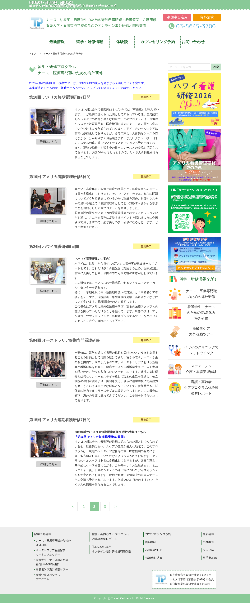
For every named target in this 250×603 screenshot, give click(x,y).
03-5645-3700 (196, 26)
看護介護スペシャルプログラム (48, 577)
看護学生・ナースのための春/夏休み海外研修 (52, 562)
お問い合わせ (153, 550)
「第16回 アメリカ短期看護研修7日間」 (100, 436)
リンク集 (208, 550)
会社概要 (208, 542)
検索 (216, 66)
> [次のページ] (115, 506)
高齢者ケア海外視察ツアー (52, 569)
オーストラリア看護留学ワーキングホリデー (50, 552)
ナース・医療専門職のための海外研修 (53, 543)
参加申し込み (177, 17)
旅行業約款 (210, 558)
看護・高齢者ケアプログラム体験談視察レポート (110, 536)
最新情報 (208, 534)
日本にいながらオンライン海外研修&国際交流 (111, 549)
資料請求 (207, 17)
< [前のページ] (73, 506)
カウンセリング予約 (158, 534)
